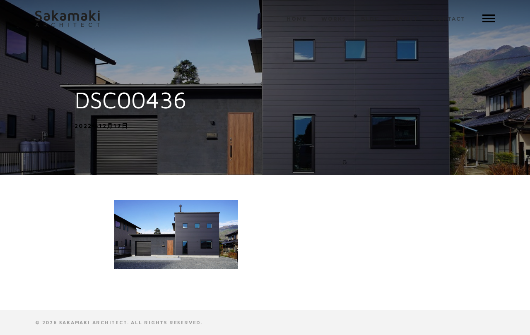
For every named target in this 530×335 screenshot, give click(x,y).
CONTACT (449, 19)
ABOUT (406, 19)
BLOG (370, 19)
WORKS (333, 19)
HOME (296, 19)
